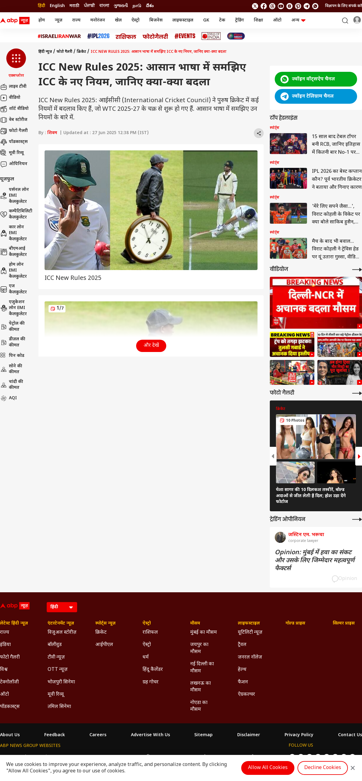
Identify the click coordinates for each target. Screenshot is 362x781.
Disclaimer (248, 735)
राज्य (76, 20)
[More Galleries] (357, 393)
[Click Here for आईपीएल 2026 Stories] (98, 36)
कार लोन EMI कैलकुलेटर (13, 233)
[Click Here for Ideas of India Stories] (211, 36)
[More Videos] (357, 269)
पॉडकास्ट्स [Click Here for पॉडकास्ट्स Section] (10, 707)
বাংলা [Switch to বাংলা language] (104, 6)
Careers (97, 735)
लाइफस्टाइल (182, 20)
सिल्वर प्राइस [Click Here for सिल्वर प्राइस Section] (344, 623)
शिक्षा (258, 20)
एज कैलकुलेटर (13, 289)
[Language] (62, 607)
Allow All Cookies (268, 768)
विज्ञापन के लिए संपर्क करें (343, 6)
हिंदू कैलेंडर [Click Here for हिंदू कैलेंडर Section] (153, 670)
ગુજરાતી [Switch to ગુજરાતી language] (121, 6)
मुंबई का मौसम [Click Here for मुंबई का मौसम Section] (203, 632)
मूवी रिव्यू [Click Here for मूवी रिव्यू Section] (56, 694)
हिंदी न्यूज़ (45, 51)
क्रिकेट (81, 51)
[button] (16, 63)
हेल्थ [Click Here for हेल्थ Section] (242, 670)
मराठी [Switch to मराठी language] (74, 6)
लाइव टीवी (13, 87)
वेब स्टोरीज (13, 120)
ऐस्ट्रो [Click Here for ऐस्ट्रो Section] (147, 623)
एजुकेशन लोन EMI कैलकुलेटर (13, 308)
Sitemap (203, 735)
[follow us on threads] (272, 6)
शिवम (52, 133)
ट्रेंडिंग (239, 20)
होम (41, 20)
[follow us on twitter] (255, 6)
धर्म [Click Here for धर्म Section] (146, 657)
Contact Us (350, 735)
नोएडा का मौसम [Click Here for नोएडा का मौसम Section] (198, 706)
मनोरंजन (97, 20)
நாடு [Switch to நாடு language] (136, 6)
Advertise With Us (150, 735)
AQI (8, 398)
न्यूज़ (58, 20)
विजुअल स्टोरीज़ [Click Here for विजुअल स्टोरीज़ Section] (62, 632)
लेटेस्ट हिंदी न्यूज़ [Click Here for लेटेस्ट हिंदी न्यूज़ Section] (14, 623)
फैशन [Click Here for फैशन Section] (243, 682)
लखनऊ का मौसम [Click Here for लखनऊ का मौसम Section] (200, 687)
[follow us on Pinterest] (298, 6)
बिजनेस (156, 20)
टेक (222, 20)
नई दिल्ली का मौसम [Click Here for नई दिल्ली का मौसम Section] (202, 667)
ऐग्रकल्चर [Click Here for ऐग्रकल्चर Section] (246, 694)
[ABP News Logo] (16, 20)
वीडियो (10, 98)
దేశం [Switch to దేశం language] (150, 6)
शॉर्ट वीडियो (14, 109)
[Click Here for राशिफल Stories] (126, 36)
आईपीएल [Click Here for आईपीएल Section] (104, 645)
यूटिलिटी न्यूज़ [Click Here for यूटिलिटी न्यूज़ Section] (250, 632)
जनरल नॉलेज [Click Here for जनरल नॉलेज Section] (250, 657)
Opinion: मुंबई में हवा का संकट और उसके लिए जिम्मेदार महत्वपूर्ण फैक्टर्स (314, 561)
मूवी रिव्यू (12, 153)
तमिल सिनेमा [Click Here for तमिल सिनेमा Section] (59, 707)
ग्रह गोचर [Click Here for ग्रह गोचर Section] (151, 682)
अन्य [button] (298, 20)
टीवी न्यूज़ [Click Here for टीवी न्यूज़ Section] (56, 657)
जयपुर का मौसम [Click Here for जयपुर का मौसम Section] (199, 648)
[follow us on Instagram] (289, 6)
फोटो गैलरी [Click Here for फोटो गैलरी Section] (10, 657)
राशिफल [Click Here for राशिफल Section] (150, 632)
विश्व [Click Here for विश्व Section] (4, 670)
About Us (10, 735)
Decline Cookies (322, 768)
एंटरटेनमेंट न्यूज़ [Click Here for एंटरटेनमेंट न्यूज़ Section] (61, 623)
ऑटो (277, 20)
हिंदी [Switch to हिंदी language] (41, 6)
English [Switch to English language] (57, 6)
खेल (118, 20)
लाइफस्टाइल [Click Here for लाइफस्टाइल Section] (249, 623)
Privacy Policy (299, 735)
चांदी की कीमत (11, 385)
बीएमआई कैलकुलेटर (13, 252)
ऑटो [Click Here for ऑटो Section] (4, 694)
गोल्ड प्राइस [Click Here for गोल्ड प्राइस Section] (295, 623)
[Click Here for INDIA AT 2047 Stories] (236, 36)
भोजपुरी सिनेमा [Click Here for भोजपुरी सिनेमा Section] (61, 682)
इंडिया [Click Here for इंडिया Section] (5, 645)
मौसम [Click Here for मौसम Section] (195, 623)
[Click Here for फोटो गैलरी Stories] (155, 36)
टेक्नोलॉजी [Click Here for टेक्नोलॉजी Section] (9, 682)
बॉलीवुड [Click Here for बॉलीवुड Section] (55, 645)
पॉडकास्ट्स (14, 142)
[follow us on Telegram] (306, 6)
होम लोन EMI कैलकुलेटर (13, 271)
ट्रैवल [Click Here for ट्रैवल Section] (242, 645)
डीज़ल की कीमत (12, 342)
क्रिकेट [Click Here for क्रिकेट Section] (101, 632)
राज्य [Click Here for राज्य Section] (4, 632)
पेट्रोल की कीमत (12, 327)
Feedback (54, 735)
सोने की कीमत (11, 369)
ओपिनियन (13, 164)
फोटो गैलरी (14, 131)
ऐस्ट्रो (136, 20)
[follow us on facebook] (263, 6)
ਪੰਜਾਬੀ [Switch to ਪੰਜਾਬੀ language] (89, 6)
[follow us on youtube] (281, 6)
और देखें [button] (151, 345)
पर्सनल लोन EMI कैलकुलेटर (14, 196)
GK (206, 20)
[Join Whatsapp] (315, 6)
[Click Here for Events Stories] (185, 36)
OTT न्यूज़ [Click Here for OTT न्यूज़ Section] (58, 670)
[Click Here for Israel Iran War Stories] (59, 36)
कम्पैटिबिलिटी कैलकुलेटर (16, 214)
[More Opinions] (357, 519)
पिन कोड (12, 356)
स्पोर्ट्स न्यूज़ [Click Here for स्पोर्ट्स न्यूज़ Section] (105, 623)
